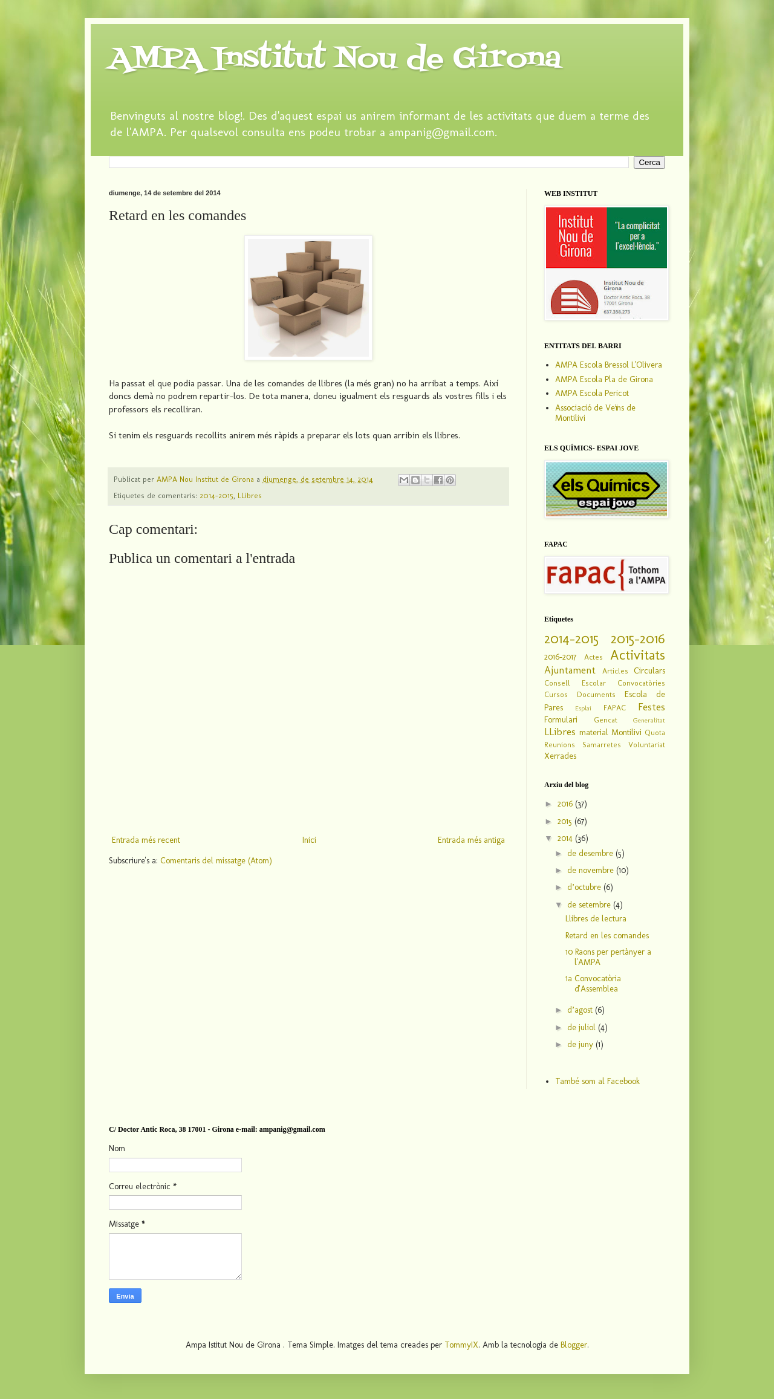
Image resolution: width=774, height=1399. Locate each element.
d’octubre (585, 887)
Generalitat (649, 720)
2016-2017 (560, 657)
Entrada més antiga (471, 840)
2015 (566, 821)
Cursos (556, 694)
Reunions (559, 744)
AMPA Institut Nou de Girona (335, 59)
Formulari (560, 720)
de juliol (582, 1027)
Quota (655, 732)
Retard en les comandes (607, 935)
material (593, 732)
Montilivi (626, 732)
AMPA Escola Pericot (592, 393)
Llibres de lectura (595, 919)
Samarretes (601, 744)
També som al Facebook (597, 1081)
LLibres (250, 495)
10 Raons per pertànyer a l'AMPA (608, 957)
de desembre (591, 853)
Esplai (583, 708)
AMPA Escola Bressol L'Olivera (608, 365)
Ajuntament (570, 670)
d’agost (581, 1010)
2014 (566, 838)
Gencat (605, 719)
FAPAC (614, 707)
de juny (581, 1044)
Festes (651, 707)
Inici (309, 840)
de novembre (591, 870)
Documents (596, 694)
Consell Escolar (575, 682)
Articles (615, 670)
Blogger (574, 1345)
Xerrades (560, 756)
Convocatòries (641, 682)
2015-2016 (638, 639)
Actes (593, 656)
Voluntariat (646, 744)
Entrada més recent (146, 840)
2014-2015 (216, 495)
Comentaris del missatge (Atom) (216, 860)
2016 (566, 804)
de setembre (590, 905)
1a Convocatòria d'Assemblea (593, 983)
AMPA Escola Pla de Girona (604, 379)
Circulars (649, 671)
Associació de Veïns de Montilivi (595, 413)
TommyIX (461, 1345)
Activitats (637, 655)
